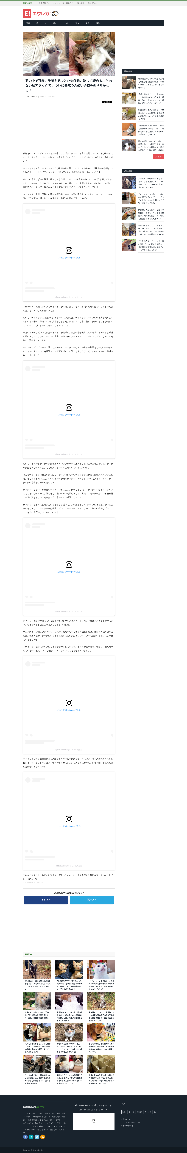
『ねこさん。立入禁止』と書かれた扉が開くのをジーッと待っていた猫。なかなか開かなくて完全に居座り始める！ (151, 198)
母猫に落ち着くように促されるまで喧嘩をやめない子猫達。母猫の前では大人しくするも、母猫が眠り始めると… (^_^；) (151, 98)
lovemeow (40, 882)
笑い (55, 23)
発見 (87, 23)
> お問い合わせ (127, 1126)
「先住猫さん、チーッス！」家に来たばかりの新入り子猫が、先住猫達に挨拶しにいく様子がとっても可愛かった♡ (151, 245)
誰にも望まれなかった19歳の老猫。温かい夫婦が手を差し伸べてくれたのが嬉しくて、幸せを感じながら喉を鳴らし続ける (151, 145)
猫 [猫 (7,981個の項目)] (133, 1112)
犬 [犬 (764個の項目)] (129, 1112)
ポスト (91, 898)
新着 (28, 23)
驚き (77, 23)
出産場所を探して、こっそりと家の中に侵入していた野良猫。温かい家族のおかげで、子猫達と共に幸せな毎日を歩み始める (151, 229)
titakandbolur (31, 882)
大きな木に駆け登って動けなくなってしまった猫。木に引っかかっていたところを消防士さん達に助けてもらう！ (151, 182)
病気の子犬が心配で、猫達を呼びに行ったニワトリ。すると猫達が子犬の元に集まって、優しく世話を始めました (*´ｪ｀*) (151, 214)
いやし (66, 23)
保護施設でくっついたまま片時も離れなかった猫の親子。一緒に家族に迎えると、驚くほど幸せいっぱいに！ (69, 3)
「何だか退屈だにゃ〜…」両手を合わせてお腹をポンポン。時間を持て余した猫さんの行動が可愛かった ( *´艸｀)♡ (151, 129)
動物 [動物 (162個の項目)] (124, 1112)
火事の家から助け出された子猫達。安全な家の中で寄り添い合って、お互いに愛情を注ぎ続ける (37, 1015)
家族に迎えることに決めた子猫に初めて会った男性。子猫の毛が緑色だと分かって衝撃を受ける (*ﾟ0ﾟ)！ (151, 114)
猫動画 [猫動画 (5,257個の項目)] (139, 1112)
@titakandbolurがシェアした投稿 (68, 297)
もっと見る (158, 157)
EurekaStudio (37, 1150)
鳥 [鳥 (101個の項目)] (155, 1112)
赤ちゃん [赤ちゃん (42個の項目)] (148, 1112)
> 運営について (127, 1119)
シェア (46, 898)
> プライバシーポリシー (130, 1122)
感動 (98, 23)
